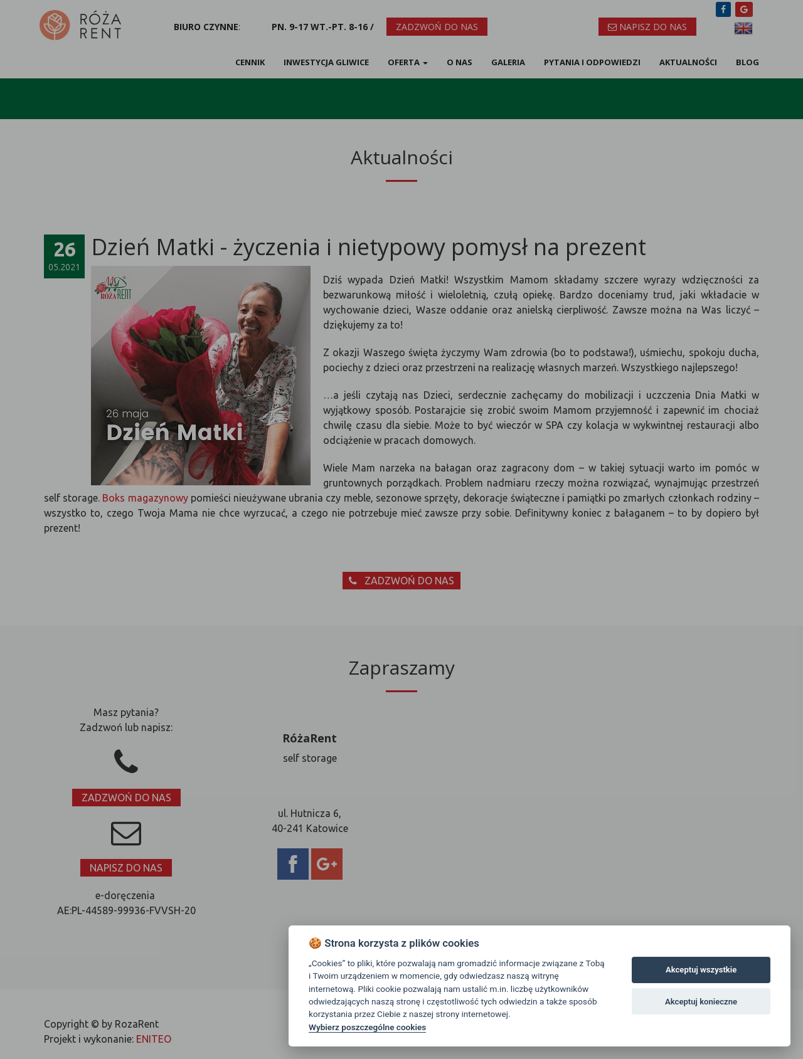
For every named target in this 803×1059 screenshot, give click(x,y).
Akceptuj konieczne (701, 1001)
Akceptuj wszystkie (701, 969)
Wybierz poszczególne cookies (367, 1027)
